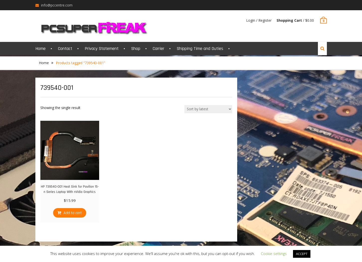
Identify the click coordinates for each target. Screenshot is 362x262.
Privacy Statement (102, 48)
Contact (65, 48)
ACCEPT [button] (301, 254)
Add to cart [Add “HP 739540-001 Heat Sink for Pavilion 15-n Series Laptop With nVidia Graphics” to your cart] (73, 213)
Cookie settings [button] (274, 253)
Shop (135, 48)
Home (40, 48)
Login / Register (259, 20)
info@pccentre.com (56, 5)
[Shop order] (208, 109)
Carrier (158, 48)
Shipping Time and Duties (200, 48)
